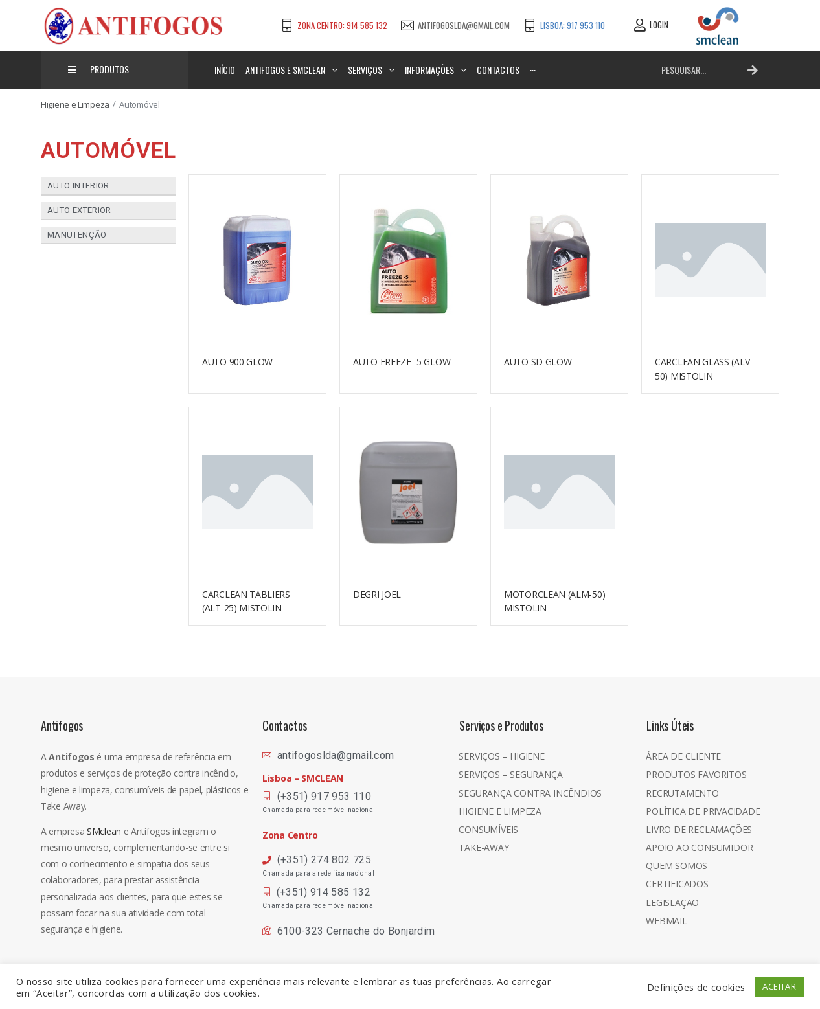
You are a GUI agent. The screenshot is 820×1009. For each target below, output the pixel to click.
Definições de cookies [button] (696, 987)
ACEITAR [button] (779, 986)
